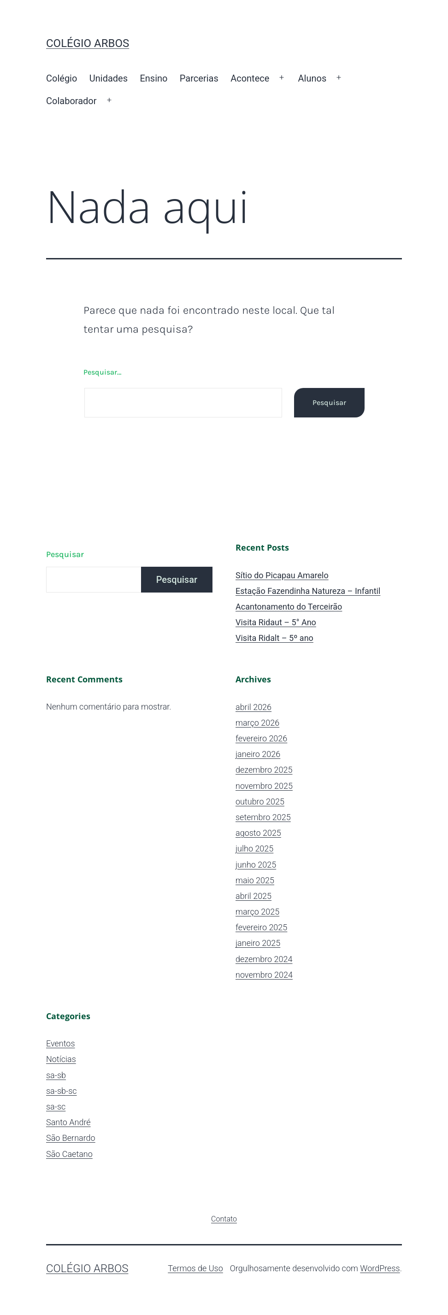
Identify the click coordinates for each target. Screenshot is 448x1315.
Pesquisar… (102, 372)
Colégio (61, 78)
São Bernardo (70, 1138)
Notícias (61, 1059)
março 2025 (257, 911)
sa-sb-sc (61, 1091)
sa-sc (55, 1106)
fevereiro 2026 (261, 738)
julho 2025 (254, 848)
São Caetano (69, 1154)
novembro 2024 (264, 975)
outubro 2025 (260, 801)
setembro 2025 (263, 817)
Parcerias (199, 78)
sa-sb (56, 1075)
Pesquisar (65, 554)
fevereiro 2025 (261, 927)
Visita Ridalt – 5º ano (274, 638)
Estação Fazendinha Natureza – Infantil (308, 591)
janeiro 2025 (258, 943)
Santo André (68, 1122)
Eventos (60, 1043)
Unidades (108, 78)
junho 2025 (256, 864)
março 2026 (257, 723)
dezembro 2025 (264, 770)
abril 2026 (253, 707)
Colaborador (71, 100)
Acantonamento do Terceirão (289, 606)
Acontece (249, 78)
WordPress (380, 1268)
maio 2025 (255, 880)
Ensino (153, 78)
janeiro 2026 (258, 754)
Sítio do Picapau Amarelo (282, 575)
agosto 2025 (258, 833)
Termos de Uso (195, 1268)
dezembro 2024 (264, 959)
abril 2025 (253, 896)
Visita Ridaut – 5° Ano (276, 622)
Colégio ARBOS (87, 43)
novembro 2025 (264, 786)
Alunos (312, 78)
